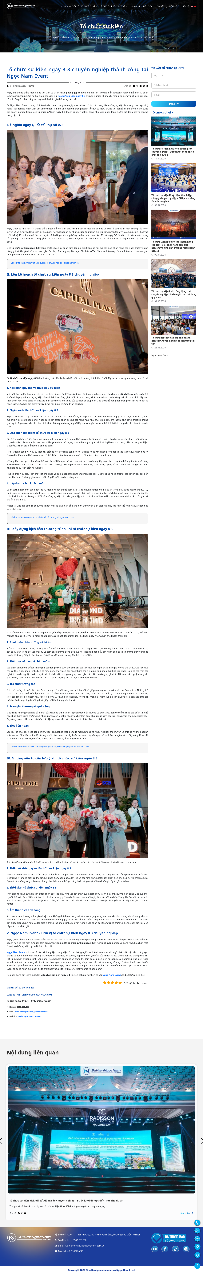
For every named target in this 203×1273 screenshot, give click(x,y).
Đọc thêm (187, 1212)
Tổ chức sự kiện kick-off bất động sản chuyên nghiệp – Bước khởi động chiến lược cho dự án (172, 151)
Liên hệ (185, 6)
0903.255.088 (79, 1239)
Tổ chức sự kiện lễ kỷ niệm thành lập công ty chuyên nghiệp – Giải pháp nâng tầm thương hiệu (173, 198)
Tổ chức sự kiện (89, 6)
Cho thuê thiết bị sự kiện (115, 6)
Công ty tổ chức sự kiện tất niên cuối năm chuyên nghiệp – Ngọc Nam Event (50, 262)
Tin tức (160, 6)
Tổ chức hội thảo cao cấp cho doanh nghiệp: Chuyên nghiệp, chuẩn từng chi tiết (173, 340)
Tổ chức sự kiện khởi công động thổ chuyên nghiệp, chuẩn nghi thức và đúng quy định (173, 294)
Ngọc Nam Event (160, 355)
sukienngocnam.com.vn (29, 1015)
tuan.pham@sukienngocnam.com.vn (31, 1011)
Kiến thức (148, 6)
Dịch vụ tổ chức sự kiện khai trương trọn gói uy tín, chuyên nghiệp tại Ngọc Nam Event (55, 746)
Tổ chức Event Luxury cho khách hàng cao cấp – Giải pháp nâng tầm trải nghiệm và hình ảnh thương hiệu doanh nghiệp (173, 246)
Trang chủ (70, 6)
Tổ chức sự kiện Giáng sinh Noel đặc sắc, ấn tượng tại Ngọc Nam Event (47, 517)
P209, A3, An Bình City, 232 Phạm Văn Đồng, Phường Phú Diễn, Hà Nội (103, 1233)
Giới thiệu (173, 6)
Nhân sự (135, 6)
